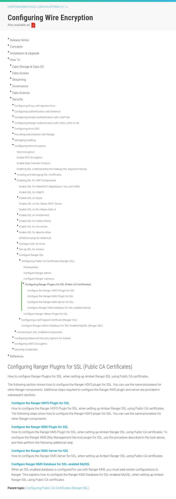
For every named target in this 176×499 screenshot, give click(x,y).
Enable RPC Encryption (29, 157)
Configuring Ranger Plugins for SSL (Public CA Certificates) (58, 284)
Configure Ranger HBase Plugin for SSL (46, 313)
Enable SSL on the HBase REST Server (40, 203)
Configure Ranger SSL (31, 254)
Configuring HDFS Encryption (30, 343)
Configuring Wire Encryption (30, 145)
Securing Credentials (26, 349)
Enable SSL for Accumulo (33, 226)
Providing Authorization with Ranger (34, 134)
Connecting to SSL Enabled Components (39, 332)
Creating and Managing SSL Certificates (39, 174)
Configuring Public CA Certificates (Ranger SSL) (48, 261)
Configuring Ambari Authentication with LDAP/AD (42, 117)
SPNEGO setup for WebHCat (35, 237)
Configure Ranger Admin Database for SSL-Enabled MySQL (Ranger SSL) (62, 325)
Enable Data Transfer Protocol (33, 163)
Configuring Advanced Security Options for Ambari (42, 338)
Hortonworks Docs (22, 7)
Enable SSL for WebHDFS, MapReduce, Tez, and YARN (49, 186)
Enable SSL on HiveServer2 (34, 215)
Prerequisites (31, 267)
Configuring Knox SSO (26, 128)
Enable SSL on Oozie (30, 197)
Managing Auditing (25, 140)
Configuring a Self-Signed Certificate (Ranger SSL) (49, 319)
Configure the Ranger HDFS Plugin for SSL (50, 290)
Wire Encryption (25, 151)
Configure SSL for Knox (32, 243)
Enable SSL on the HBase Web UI (37, 209)
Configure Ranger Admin (37, 272)
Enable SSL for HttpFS (31, 192)
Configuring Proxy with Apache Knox (34, 105)
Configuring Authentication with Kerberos (37, 111)
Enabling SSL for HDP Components (36, 180)
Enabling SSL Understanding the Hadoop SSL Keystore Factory (52, 168)
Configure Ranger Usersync (39, 278)
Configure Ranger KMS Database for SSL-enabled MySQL (59, 307)
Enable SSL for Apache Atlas (35, 232)
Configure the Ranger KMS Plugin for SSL (50, 296)
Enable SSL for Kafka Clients (35, 220)
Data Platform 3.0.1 (52, 7)
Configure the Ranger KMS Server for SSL (50, 301)
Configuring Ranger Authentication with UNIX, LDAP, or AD (46, 122)
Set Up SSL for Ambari (31, 249)
